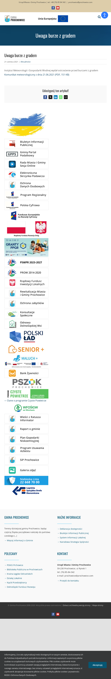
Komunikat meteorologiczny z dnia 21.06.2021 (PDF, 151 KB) (36, 74)
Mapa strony (97, 605)
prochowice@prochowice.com (80, 2)
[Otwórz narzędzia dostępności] (104, 15)
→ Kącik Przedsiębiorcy (15, 582)
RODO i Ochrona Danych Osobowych (20, 675)
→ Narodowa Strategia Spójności (73, 541)
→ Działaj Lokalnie (13, 578)
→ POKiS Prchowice (13, 565)
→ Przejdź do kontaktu (68, 580)
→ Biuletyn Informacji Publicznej (73, 533)
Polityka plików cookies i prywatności (63, 671)
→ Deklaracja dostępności (69, 528)
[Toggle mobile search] (99, 16)
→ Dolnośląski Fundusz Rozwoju (19, 587)
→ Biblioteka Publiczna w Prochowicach (23, 569)
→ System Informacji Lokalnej (71, 537)
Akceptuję (97, 665)
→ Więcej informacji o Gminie (18, 540)
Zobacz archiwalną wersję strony (76, 605)
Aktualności (25, 61)
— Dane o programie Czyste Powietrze (25, 400)
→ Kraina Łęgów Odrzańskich (18, 573)
